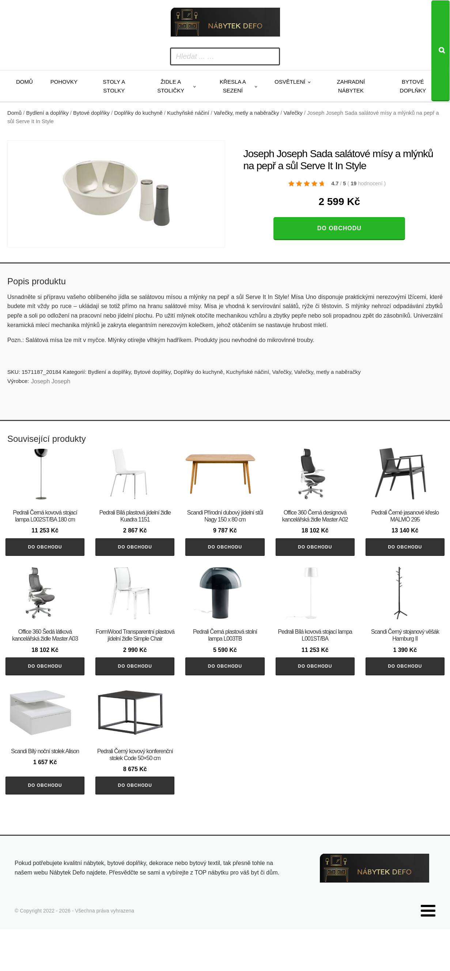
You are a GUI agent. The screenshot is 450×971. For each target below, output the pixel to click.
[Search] (440, 50)
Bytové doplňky (413, 86)
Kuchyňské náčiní (188, 113)
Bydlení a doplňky (47, 113)
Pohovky (63, 82)
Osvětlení (290, 82)
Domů (24, 82)
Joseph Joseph (51, 381)
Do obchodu (339, 228)
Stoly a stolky (114, 86)
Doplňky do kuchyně (138, 113)
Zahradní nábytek (351, 86)
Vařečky (293, 113)
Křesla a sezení (233, 86)
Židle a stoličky (170, 86)
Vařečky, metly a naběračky (246, 113)
